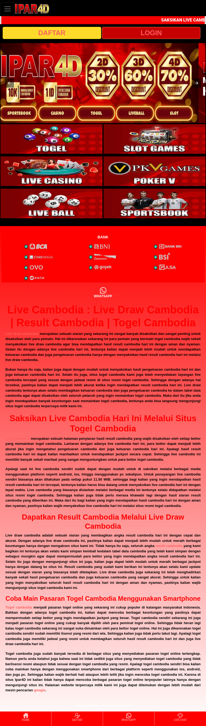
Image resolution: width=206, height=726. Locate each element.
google (39, 690)
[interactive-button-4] (154, 171)
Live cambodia (17, 439)
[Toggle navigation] (7, 8)
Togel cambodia (18, 607)
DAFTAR (51, 33)
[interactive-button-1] (51, 139)
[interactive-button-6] (154, 203)
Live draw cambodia (22, 334)
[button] (9, 83)
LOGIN (151, 33)
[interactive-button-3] (51, 171)
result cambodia (169, 546)
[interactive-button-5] (51, 203)
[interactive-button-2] (154, 139)
